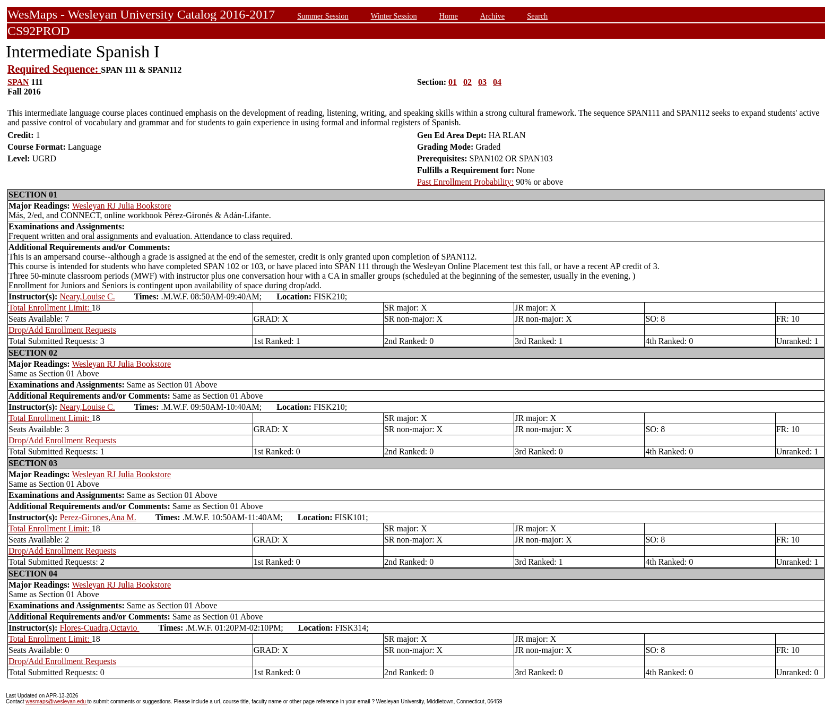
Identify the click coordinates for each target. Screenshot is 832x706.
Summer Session (322, 16)
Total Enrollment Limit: (50, 307)
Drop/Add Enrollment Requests (62, 329)
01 (452, 82)
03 (482, 82)
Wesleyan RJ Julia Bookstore (121, 205)
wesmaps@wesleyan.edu (56, 701)
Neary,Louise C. (87, 296)
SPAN (18, 82)
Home (448, 16)
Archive (492, 16)
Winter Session (394, 16)
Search (537, 16)
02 (467, 82)
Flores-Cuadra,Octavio (99, 627)
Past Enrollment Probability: (465, 181)
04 (497, 82)
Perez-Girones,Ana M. (97, 517)
